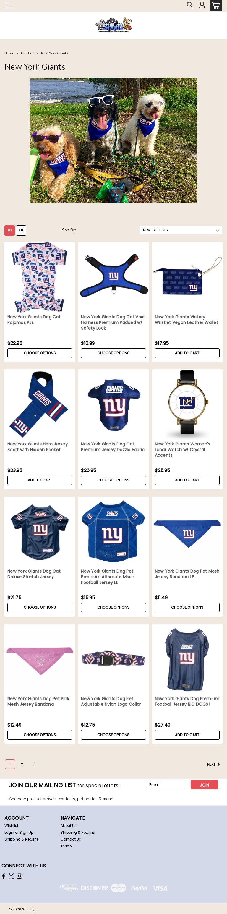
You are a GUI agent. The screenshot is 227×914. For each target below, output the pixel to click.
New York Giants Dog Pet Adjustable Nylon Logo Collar (111, 701)
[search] (188, 6)
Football (27, 53)
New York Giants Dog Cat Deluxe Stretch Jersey (34, 574)
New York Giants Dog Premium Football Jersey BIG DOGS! (187, 701)
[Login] (201, 6)
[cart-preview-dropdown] (215, 5)
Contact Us (71, 839)
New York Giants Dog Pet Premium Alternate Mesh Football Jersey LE (107, 577)
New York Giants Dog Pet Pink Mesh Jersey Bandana (38, 701)
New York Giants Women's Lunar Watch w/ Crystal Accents (182, 449)
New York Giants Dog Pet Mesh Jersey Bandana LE (187, 574)
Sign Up (26, 832)
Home (9, 53)
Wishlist (11, 825)
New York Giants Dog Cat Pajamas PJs (34, 319)
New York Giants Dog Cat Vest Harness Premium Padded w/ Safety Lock (113, 322)
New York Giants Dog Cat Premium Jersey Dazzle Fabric (113, 447)
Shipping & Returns (21, 839)
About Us (69, 825)
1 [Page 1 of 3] (10, 763)
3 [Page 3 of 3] (35, 763)
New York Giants (54, 53)
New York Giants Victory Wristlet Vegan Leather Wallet (186, 319)
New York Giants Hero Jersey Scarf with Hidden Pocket (37, 447)
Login (9, 832)
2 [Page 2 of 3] (22, 763)
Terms (66, 846)
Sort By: (69, 230)
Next (214, 764)
